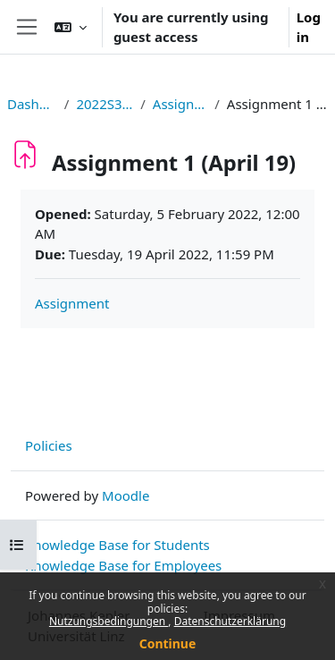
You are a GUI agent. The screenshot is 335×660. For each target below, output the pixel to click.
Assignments (180, 104)
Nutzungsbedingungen (108, 621)
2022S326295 (104, 104)
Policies (48, 445)
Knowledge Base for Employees (123, 565)
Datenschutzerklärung (230, 621)
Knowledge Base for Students (117, 545)
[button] (70, 27)
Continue (168, 643)
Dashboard (32, 104)
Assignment (72, 303)
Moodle (125, 495)
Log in (309, 27)
